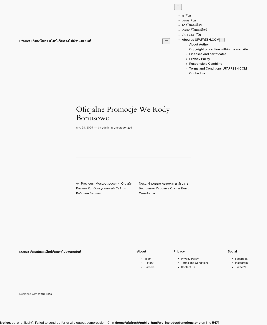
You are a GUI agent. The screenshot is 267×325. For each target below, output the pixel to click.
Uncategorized (122, 127)
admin (106, 127)
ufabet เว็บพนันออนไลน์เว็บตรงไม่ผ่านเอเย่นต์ (55, 41)
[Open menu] (166, 41)
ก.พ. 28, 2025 (84, 127)
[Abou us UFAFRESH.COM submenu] (222, 40)
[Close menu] (178, 7)
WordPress (45, 293)
